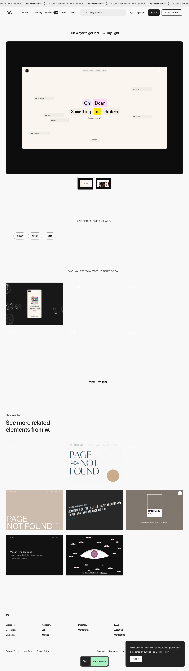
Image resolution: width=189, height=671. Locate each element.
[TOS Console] (94, 349)
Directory (38, 12)
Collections (11, 630)
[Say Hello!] (34, 349)
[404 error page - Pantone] (154, 510)
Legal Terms (28, 651)
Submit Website (172, 12)
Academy (51, 12)
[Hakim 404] (94, 555)
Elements (10, 635)
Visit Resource (99, 661)
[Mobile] (34, 304)
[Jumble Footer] (154, 349)
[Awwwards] (9, 12)
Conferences (84, 630)
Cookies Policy (12, 651)
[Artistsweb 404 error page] (94, 510)
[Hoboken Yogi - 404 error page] (94, 462)
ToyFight (112, 33)
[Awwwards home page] (85, 661)
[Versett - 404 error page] (34, 555)
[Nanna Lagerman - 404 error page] (34, 510)
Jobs (63, 12)
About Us (118, 630)
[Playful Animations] (94, 304)
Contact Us (119, 635)
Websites (10, 625)
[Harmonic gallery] (154, 304)
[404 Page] (34, 463)
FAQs (116, 625)
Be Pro (154, 12)
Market (72, 12)
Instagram (113, 651)
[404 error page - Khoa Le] (154, 462)
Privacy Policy (43, 651)
